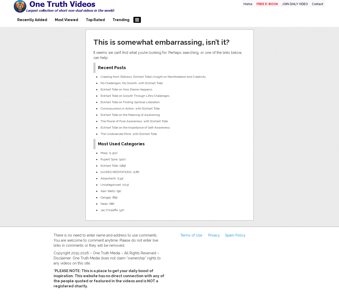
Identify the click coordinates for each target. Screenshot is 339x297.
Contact (317, 4)
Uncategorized (111, 184)
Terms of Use (191, 235)
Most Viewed (66, 20)
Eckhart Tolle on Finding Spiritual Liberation (130, 102)
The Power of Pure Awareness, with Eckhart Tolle (134, 121)
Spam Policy (235, 235)
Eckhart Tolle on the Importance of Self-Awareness (135, 127)
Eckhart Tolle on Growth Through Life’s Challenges (135, 96)
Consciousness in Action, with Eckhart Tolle (130, 108)
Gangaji (106, 197)
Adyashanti (108, 178)
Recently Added (32, 20)
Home (248, 4)
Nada (104, 204)
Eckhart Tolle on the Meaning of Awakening (130, 115)
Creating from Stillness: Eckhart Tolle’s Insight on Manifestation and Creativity (153, 77)
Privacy (214, 235)
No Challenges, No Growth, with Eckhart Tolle (132, 83)
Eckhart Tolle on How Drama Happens (126, 89)
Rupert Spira (109, 159)
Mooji (104, 153)
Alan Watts (108, 191)
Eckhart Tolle (109, 165)
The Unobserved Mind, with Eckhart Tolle (129, 134)
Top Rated (95, 20)
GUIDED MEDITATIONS (116, 172)
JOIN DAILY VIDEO (295, 4)
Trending (121, 20)
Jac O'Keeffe (109, 210)
